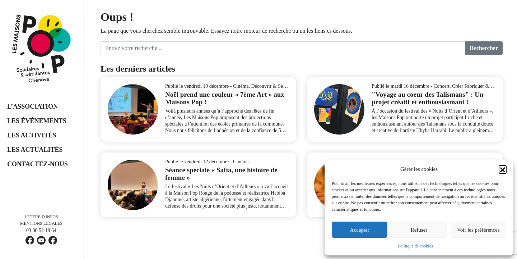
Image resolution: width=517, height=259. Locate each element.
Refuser (419, 230)
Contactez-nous (37, 164)
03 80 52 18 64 (41, 230)
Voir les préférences (478, 230)
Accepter (359, 230)
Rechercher (484, 48)
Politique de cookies (415, 246)
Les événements (36, 120)
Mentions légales (41, 223)
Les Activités (31, 135)
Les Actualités (35, 149)
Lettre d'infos (41, 216)
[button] (502, 169)
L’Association (32, 106)
